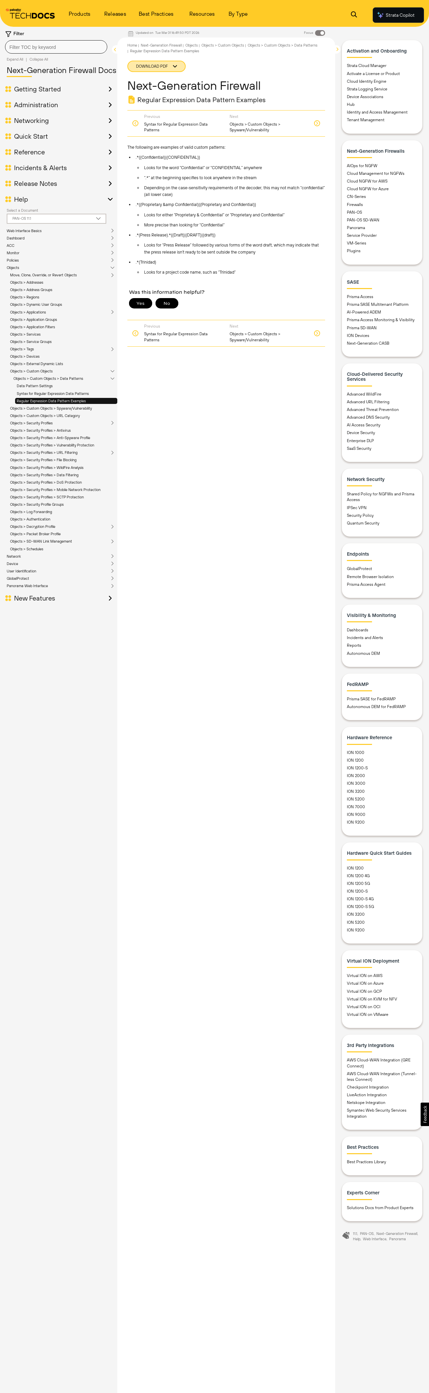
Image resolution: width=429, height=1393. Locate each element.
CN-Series (356, 196)
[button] (425, 1114)
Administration (36, 105)
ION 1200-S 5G (360, 906)
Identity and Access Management (377, 112)
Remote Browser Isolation (370, 576)
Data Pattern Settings (35, 386)
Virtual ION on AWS (364, 975)
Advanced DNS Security (368, 417)
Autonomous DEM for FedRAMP (376, 706)
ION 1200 (355, 760)
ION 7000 (356, 807)
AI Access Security (363, 425)
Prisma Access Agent (366, 584)
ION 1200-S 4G (360, 899)
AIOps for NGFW (362, 165)
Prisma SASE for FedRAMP (371, 699)
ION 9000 (356, 814)
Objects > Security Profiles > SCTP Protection (47, 497)
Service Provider (362, 235)
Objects (13, 268)
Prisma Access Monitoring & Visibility (381, 320)
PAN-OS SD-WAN (363, 220)
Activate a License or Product (373, 73)
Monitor (13, 253)
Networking (31, 120)
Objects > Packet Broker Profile (35, 534)
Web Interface (374, 1239)
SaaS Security (359, 448)
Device (12, 564)
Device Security (361, 432)
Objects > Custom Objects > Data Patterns (48, 378)
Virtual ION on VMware (367, 1014)
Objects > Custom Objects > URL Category (45, 416)
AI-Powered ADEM (364, 312)
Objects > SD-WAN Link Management (41, 541)
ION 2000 (356, 775)
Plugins (354, 251)
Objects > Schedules (26, 549)
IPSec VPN (357, 507)
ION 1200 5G (358, 883)
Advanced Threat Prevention (373, 409)
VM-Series (356, 243)
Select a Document (22, 210)
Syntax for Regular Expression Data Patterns (53, 394)
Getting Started (37, 89)
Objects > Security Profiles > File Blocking (43, 460)
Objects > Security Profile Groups (37, 504)
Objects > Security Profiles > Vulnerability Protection (52, 445)
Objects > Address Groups (31, 290)
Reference (29, 152)
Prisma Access (360, 296)
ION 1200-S (357, 768)
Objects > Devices (25, 356)
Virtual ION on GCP (364, 991)
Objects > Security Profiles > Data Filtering (44, 475)
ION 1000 (355, 752)
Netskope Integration (366, 1102)
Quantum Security (363, 523)
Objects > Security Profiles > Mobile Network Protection (55, 490)
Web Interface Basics (24, 231)
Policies (13, 260)
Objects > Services (25, 334)
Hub (351, 104)
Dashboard (15, 238)
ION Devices (358, 335)
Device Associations (365, 96)
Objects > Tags (22, 349)
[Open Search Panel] (354, 15)
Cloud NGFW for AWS (367, 181)
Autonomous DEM (363, 653)
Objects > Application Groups (33, 320)
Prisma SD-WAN (362, 328)
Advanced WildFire (364, 394)
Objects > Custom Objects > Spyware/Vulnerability (51, 408)
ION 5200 (356, 799)
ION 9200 (356, 822)
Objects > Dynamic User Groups (36, 304)
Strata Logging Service (367, 89)
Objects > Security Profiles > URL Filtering (43, 452)
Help (21, 199)
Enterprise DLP (360, 440)
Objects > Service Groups (31, 342)
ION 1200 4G (358, 876)
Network (14, 556)
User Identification (21, 571)
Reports (354, 645)
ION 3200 (356, 791)
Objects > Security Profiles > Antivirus (40, 430)
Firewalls (355, 204)
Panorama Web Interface (27, 586)
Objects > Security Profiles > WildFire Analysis (46, 468)
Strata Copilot (395, 15)
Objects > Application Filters (32, 327)
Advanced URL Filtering (368, 402)
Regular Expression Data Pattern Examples (51, 401)
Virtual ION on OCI (363, 1006)
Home (132, 45)
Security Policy (360, 515)
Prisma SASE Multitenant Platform (378, 304)
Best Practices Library (366, 1162)
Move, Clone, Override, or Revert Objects (43, 275)
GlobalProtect (18, 578)
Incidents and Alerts (365, 637)
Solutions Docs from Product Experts (380, 1207)
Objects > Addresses (26, 282)
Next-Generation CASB (368, 343)
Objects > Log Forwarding (31, 512)
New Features (34, 598)
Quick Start (31, 136)
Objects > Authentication (30, 519)
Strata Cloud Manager (366, 65)
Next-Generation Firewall (161, 45)
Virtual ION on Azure (365, 983)
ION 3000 (356, 783)
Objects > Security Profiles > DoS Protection (46, 482)
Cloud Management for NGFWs (376, 173)
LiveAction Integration (367, 1095)
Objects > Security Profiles (31, 423)
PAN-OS (354, 212)
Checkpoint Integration (368, 1087)
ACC (10, 245)
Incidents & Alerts (40, 167)
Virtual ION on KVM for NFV (372, 999)
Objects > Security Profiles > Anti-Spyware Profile (50, 438)
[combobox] (56, 47)
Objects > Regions (24, 297)
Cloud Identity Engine (366, 81)
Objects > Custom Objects (31, 371)
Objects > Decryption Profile (32, 527)
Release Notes (35, 183)
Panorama (356, 227)
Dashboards (357, 630)
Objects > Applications (28, 312)
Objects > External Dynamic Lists (36, 364)
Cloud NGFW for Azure (368, 189)
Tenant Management (365, 120)
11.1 (355, 1234)
